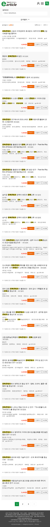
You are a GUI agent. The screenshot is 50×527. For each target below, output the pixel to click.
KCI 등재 (25, 56)
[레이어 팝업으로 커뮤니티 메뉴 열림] (42, 3)
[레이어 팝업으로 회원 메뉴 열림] (38, 3)
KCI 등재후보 (35, 77)
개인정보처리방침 (15, 524)
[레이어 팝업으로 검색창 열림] (47, 3)
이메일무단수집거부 (27, 524)
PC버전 (37, 524)
